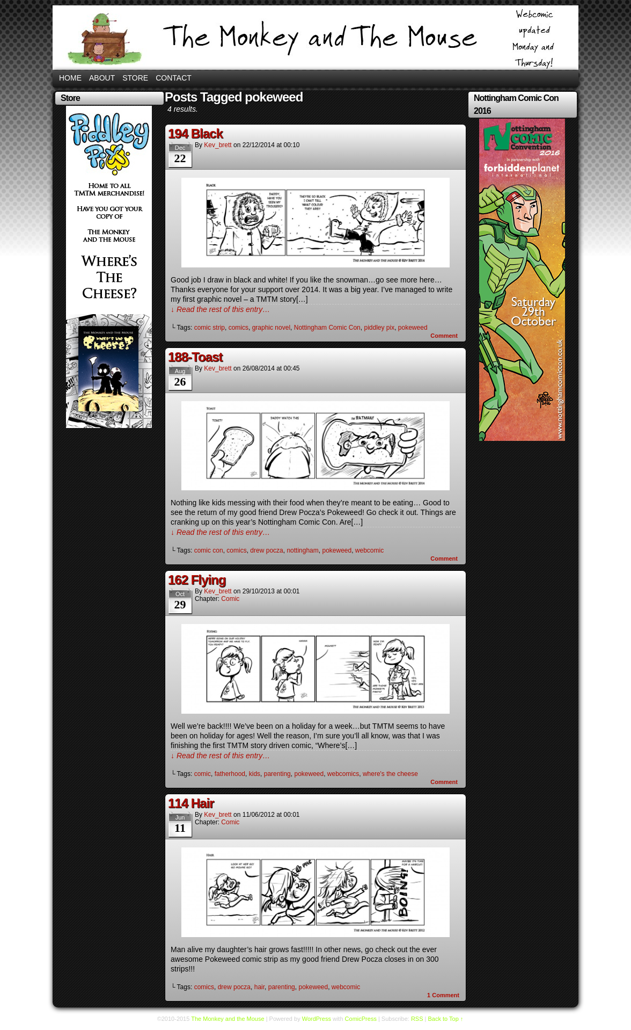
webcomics (343, 774)
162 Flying (196, 579)
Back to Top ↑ (446, 1019)
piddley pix (379, 327)
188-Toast (195, 357)
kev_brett (217, 145)
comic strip (209, 327)
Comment (444, 335)
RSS (417, 1019)
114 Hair (191, 803)
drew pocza (266, 550)
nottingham (302, 550)
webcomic (369, 550)
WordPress (316, 1019)
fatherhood (230, 774)
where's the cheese (390, 774)
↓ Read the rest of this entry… (220, 309)
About (102, 78)
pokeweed (413, 327)
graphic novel (271, 327)
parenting (277, 774)
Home (70, 78)
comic (202, 774)
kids (254, 774)
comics (238, 327)
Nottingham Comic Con (327, 327)
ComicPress (361, 1019)
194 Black (195, 133)
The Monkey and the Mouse (315, 37)
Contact (174, 78)
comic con (208, 550)
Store (135, 78)
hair (259, 987)
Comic (230, 599)
